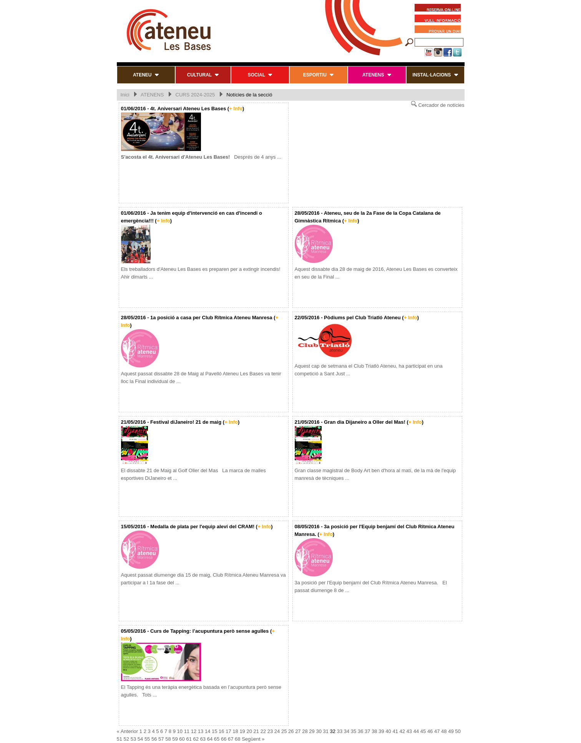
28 (304, 731)
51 (119, 739)
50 (457, 731)
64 (209, 739)
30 (318, 731)
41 (395, 731)
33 (339, 731)
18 (235, 731)
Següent (251, 739)
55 (147, 739)
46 (430, 731)
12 (193, 731)
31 (326, 731)
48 (444, 731)
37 (367, 731)
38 (374, 731)
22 (263, 731)
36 (360, 731)
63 (203, 739)
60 (181, 739)
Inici (125, 95)
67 (230, 739)
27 (297, 731)
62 (196, 739)
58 (168, 739)
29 (311, 731)
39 (381, 731)
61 (188, 739)
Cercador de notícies (438, 104)
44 (416, 731)
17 (228, 731)
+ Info (235, 108)
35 (353, 731)
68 (237, 739)
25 (284, 731)
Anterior (129, 731)
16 (221, 731)
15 (214, 731)
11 (186, 731)
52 (126, 739)
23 (270, 731)
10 (180, 731)
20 (249, 731)
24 (277, 731)
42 (402, 731)
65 (216, 739)
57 (161, 739)
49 (450, 731)
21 (256, 731)
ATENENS (152, 95)
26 (291, 731)
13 (200, 731)
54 (140, 739)
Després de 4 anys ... (201, 157)
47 (437, 731)
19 (242, 731)
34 (346, 731)
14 (207, 731)
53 (133, 739)
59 (175, 739)
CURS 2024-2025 (195, 95)
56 (154, 739)
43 (409, 731)
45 (423, 731)
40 (388, 731)
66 (223, 739)
